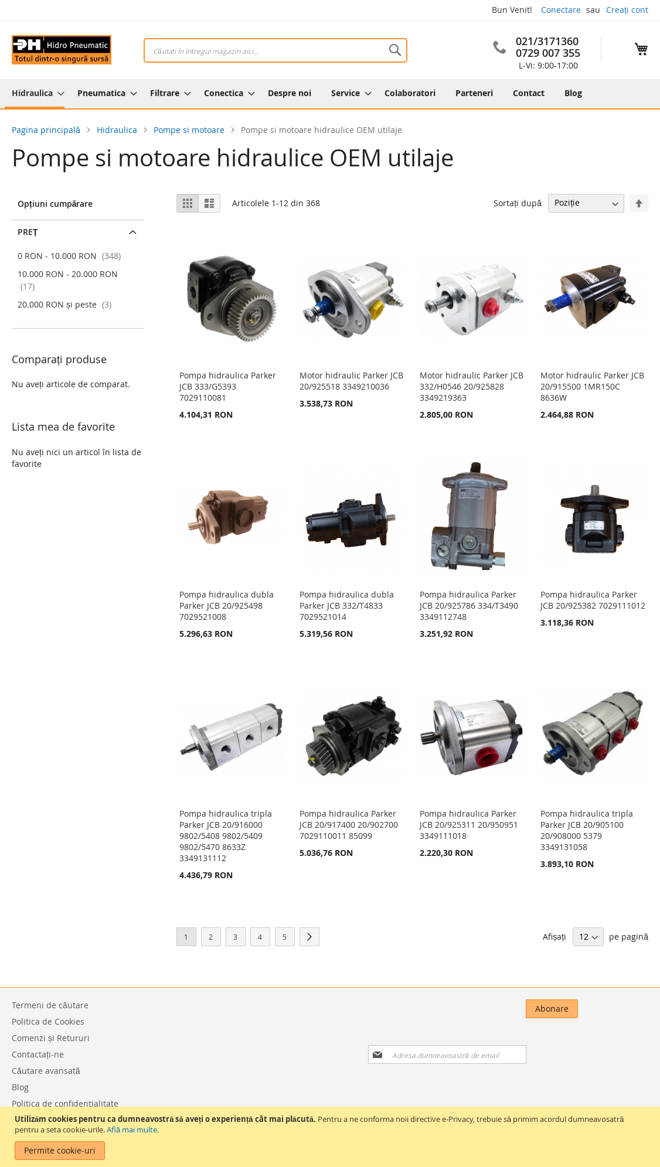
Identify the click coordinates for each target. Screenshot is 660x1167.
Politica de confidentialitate (65, 1103)
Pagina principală (47, 129)
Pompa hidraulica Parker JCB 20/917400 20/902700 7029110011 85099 (349, 824)
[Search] (395, 50)
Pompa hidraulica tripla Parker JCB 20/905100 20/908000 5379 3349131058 (586, 830)
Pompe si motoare (190, 129)
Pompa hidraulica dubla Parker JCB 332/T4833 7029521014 (347, 605)
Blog (20, 1087)
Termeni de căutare (50, 1005)
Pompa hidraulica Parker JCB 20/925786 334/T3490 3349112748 (469, 605)
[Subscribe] (622, 1008)
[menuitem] (34, 93)
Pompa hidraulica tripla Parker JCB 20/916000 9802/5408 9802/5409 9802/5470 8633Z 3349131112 (225, 836)
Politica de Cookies (48, 1021)
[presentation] (527, 1041)
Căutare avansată (46, 1070)
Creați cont (627, 9)
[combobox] (275, 50)
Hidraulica (118, 129)
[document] (331, 1137)
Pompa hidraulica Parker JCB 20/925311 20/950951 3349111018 (469, 824)
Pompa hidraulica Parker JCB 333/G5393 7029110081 (227, 386)
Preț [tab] (28, 231)
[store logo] (61, 49)
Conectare (561, 9)
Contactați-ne (38, 1054)
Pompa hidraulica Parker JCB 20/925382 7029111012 (592, 600)
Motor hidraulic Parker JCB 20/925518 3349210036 (351, 381)
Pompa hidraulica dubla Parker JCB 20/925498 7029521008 (226, 605)
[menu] (330, 93)
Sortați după (518, 202)
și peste (66, 304)
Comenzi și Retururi (51, 1037)
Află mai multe (132, 1129)
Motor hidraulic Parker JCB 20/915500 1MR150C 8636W (592, 386)
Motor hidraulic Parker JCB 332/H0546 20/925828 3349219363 (471, 386)
